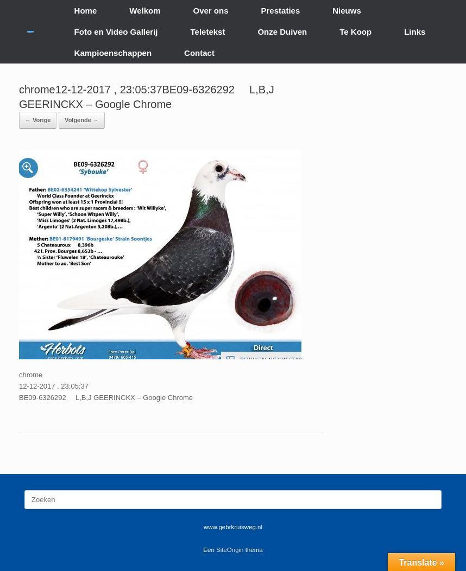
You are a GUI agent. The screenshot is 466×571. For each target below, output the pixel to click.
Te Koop (355, 31)
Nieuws (346, 10)
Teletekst (207, 31)
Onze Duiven (282, 31)
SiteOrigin (230, 550)
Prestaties (280, 10)
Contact (199, 53)
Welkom (144, 10)
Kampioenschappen (113, 53)
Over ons (211, 10)
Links (414, 31)
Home (85, 10)
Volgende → (82, 120)
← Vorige (38, 120)
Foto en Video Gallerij (116, 31)
